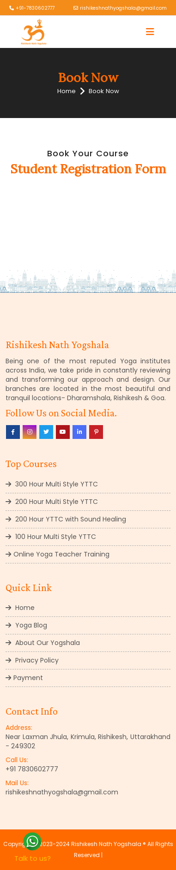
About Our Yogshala (43, 642)
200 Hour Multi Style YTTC (52, 501)
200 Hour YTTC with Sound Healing (66, 519)
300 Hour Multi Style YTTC (52, 484)
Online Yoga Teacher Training (57, 554)
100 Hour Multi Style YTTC (51, 536)
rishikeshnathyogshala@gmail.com (123, 8)
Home (66, 91)
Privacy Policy (32, 660)
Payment (24, 677)
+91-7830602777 (35, 8)
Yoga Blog (26, 625)
